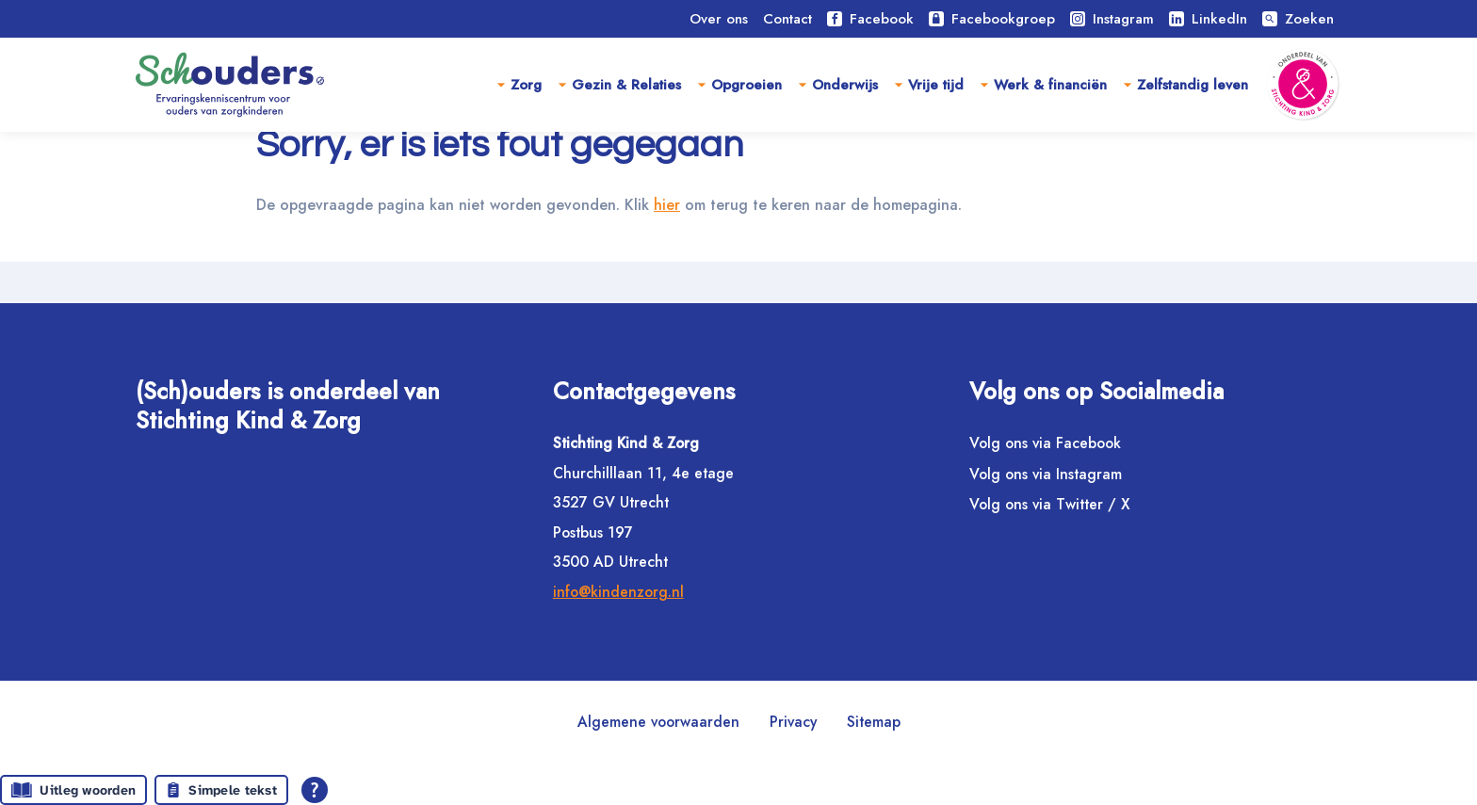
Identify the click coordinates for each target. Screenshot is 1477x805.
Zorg (526, 84)
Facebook (870, 18)
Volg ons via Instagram (1045, 474)
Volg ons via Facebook (1045, 443)
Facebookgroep (992, 18)
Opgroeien (746, 84)
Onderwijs (845, 84)
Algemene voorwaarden (658, 722)
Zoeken (1298, 18)
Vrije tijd (936, 84)
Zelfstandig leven (1192, 84)
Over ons (719, 18)
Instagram (1112, 18)
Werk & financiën (1050, 84)
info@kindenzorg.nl (618, 592)
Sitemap (874, 722)
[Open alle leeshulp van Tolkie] (314, 790)
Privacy (793, 722)
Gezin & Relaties (626, 84)
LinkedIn (1208, 18)
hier (687, 246)
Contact (787, 18)
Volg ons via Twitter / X (1049, 504)
